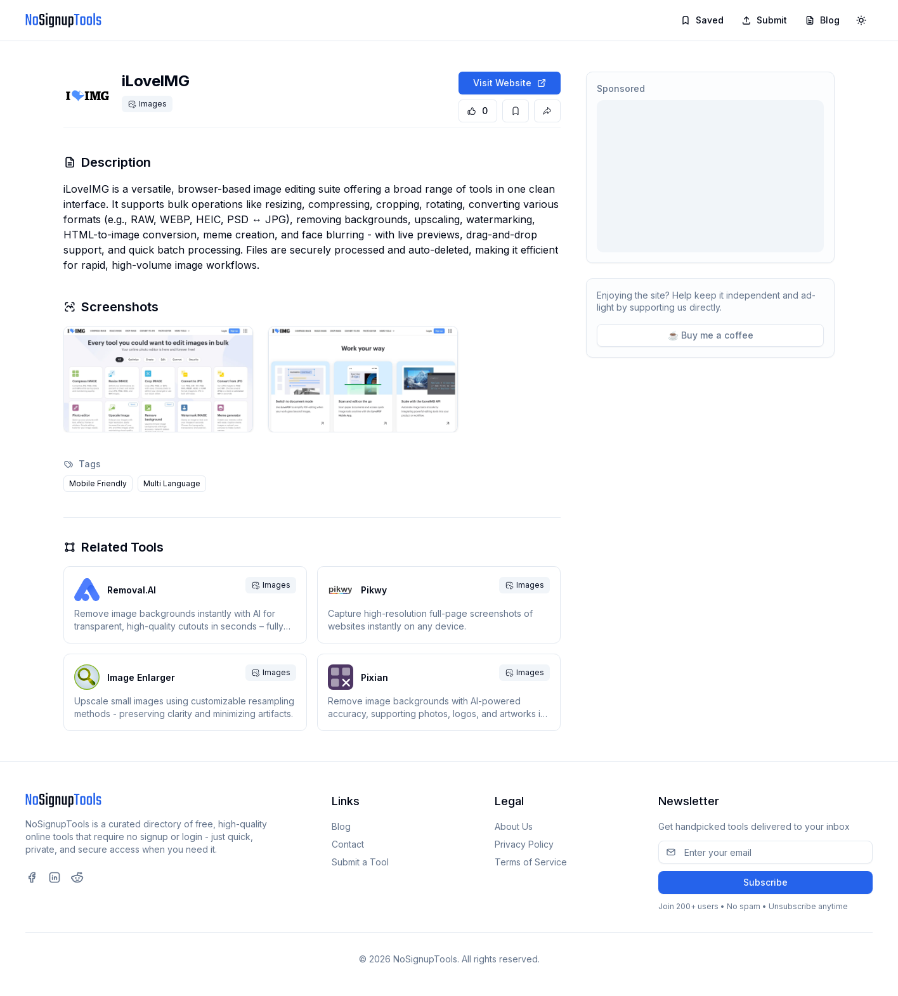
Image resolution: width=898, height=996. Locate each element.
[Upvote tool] (478, 111)
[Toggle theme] (861, 20)
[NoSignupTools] (63, 20)
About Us (514, 826)
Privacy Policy (524, 844)
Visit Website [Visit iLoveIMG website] (510, 82)
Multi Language (171, 483)
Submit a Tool (360, 862)
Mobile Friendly (98, 483)
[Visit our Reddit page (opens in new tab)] (77, 877)
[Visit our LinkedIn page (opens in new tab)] (54, 877)
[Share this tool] (547, 111)
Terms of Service (531, 862)
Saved (702, 20)
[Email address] (765, 852)
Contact (348, 844)
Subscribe (765, 882)
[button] (158, 379)
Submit (764, 20)
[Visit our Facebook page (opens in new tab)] (31, 877)
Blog (822, 20)
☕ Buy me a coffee (710, 335)
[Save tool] (515, 111)
